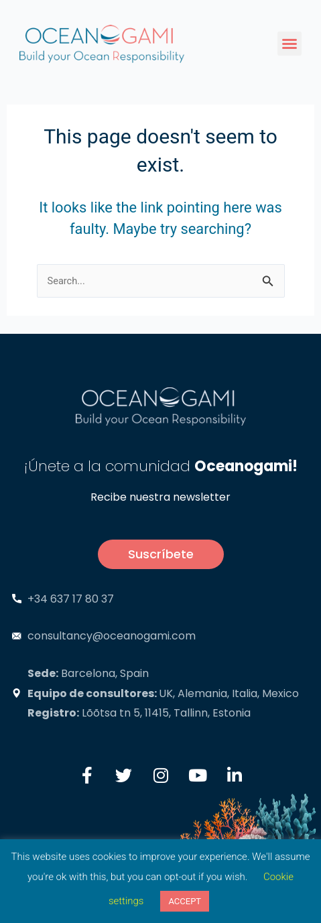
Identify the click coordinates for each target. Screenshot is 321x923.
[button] (289, 44)
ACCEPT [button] (184, 901)
